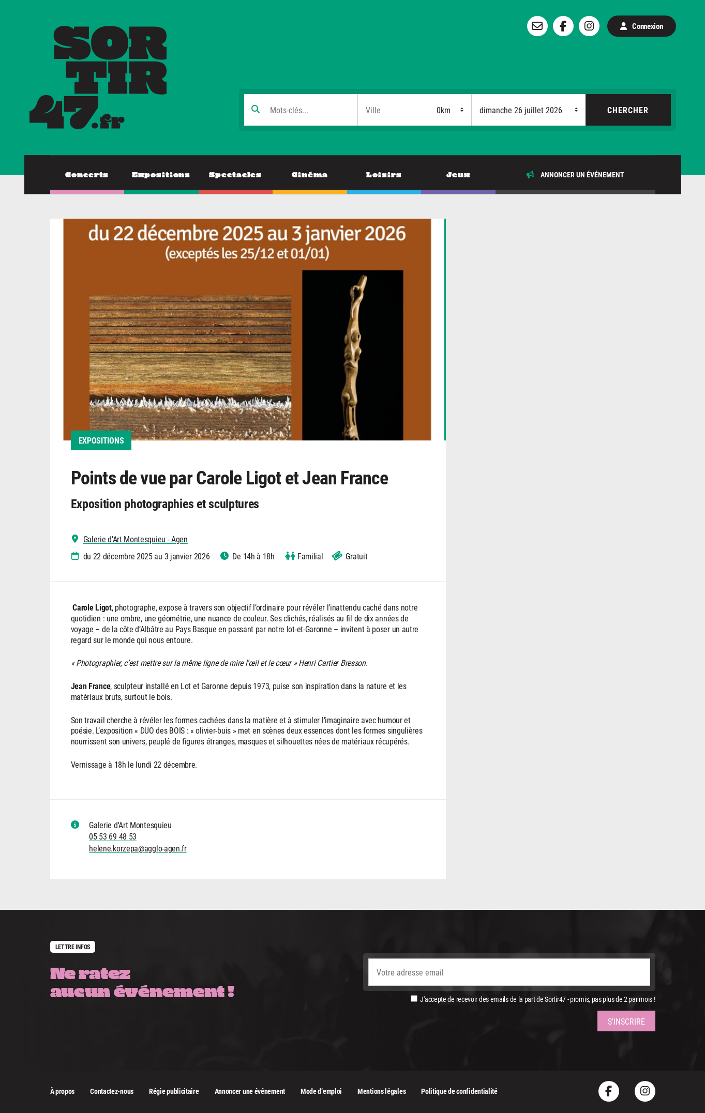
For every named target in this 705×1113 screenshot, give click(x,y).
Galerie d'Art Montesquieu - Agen (135, 539)
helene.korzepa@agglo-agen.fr (138, 848)
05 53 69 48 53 (113, 836)
